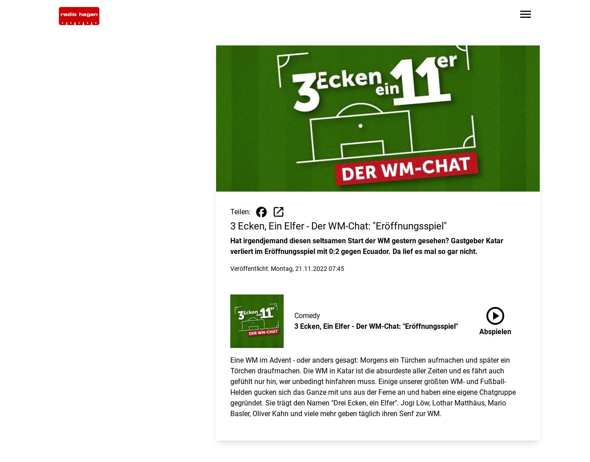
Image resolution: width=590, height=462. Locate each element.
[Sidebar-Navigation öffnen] (525, 16)
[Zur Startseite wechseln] (79, 16)
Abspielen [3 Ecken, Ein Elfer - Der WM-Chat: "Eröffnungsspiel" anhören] (495, 319)
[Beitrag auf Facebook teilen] (261, 212)
